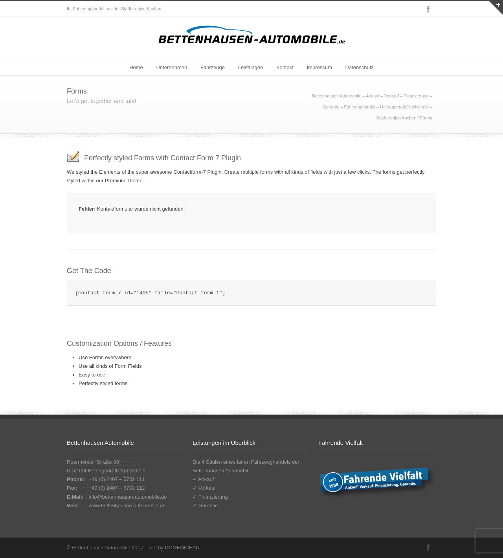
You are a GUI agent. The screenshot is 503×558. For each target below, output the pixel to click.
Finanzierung (213, 497)
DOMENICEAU (182, 548)
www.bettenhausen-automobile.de (127, 505)
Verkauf (207, 488)
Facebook (428, 9)
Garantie (208, 505)
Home (136, 67)
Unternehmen (171, 67)
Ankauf (206, 479)
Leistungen (250, 67)
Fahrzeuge (212, 67)
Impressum (319, 67)
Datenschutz (359, 67)
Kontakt (285, 67)
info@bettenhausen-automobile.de (128, 497)
